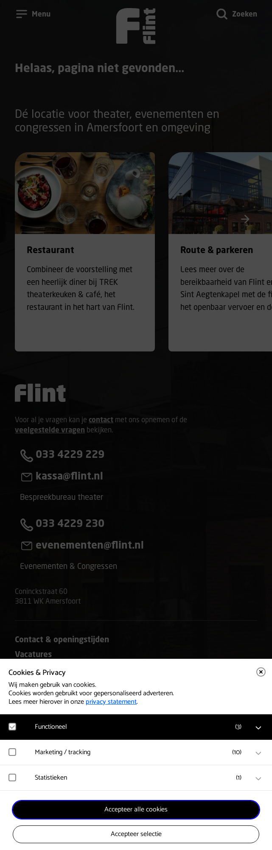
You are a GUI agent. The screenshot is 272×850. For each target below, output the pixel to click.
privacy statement (111, 702)
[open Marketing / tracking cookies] (258, 753)
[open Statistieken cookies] (258, 778)
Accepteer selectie (136, 834)
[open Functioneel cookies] (258, 727)
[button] (140, 727)
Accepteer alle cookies (136, 809)
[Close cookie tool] (261, 672)
